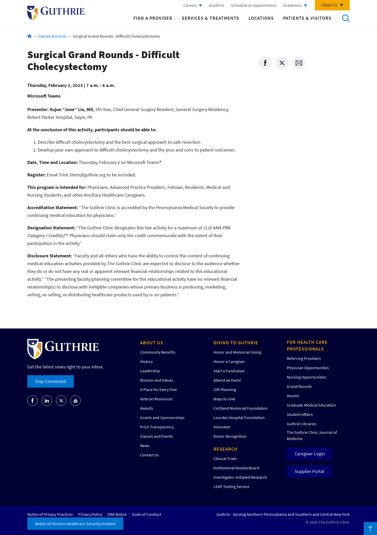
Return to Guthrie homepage (55, 13)
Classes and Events (156, 436)
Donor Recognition (229, 436)
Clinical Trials (225, 458)
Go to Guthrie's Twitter (61, 400)
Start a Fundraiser (229, 370)
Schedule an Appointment (253, 5)
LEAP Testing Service (231, 486)
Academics (292, 5)
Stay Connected (50, 381)
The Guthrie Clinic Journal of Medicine (312, 435)
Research (225, 449)
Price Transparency (157, 426)
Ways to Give (224, 398)
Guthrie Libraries (301, 423)
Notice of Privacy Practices (50, 514)
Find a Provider (152, 18)
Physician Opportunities (308, 367)
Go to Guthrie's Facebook (32, 400)
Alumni (293, 395)
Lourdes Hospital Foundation (239, 417)
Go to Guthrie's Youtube (75, 400)
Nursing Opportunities (306, 377)
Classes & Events (52, 36)
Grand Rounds (299, 386)
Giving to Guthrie (235, 343)
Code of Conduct (146, 514)
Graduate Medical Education (311, 405)
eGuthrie (216, 5)
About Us (151, 343)
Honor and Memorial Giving (237, 352)
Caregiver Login (310, 454)
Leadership (150, 370)
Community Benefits (158, 352)
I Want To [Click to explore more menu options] (329, 5)
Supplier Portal (309, 471)
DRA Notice (117, 514)
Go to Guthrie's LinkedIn (47, 400)
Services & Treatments (210, 18)
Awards (146, 408)
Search (346, 18)
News (145, 445)
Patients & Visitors (307, 18)
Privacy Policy (90, 514)
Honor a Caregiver (229, 361)
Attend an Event (227, 380)
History (146, 361)
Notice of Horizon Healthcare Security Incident (75, 523)
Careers (190, 5)
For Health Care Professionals (307, 345)
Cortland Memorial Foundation (240, 408)
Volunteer (222, 426)
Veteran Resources (156, 398)
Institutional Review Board (236, 467)
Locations (261, 18)
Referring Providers (304, 358)
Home (29, 36)
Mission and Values (156, 380)
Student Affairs (300, 414)
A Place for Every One (158, 389)
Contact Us (149, 454)
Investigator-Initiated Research (240, 477)
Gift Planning (224, 389)
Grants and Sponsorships (162, 417)
